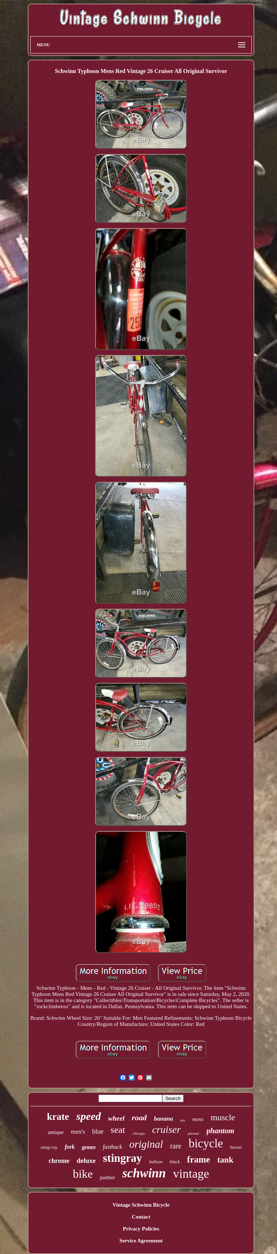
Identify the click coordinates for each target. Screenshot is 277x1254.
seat (118, 1130)
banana (163, 1118)
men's (78, 1131)
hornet (235, 1147)
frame (198, 1159)
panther (107, 1177)
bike (83, 1173)
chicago (138, 1133)
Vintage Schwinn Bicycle (141, 1205)
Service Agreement (141, 1241)
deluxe (86, 1160)
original (146, 1144)
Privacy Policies (141, 1229)
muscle (223, 1117)
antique (55, 1132)
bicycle (206, 1143)
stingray (122, 1158)
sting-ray (48, 1147)
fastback (112, 1147)
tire (182, 1120)
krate (58, 1116)
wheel (116, 1118)
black (175, 1161)
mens (197, 1119)
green (89, 1147)
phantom (220, 1130)
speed (88, 1116)
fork (70, 1147)
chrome (59, 1160)
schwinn (144, 1173)
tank (225, 1159)
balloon (156, 1161)
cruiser (166, 1129)
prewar (193, 1133)
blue (98, 1131)
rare (175, 1146)
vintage (191, 1173)
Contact (141, 1217)
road (139, 1117)
